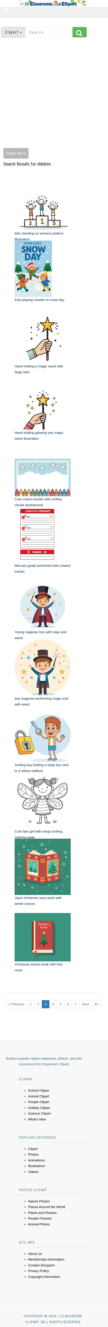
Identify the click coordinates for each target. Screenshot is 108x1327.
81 (96, 1004)
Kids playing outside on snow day (39, 300)
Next (85, 1004)
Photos (33, 1154)
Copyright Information (44, 1277)
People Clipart (38, 1102)
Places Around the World (46, 1207)
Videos (33, 1172)
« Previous (16, 1004)
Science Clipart (39, 1113)
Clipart (33, 1149)
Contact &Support (41, 1265)
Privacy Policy (38, 1271)
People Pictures (40, 1218)
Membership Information (46, 1259)
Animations (36, 1160)
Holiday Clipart (39, 1108)
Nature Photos (39, 1201)
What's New (37, 1119)
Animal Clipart (38, 1096)
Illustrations (36, 1166)
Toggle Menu (16, 153)
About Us (35, 1254)
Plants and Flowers (42, 1213)
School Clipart (38, 1090)
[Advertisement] (52, 93)
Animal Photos (39, 1224)
